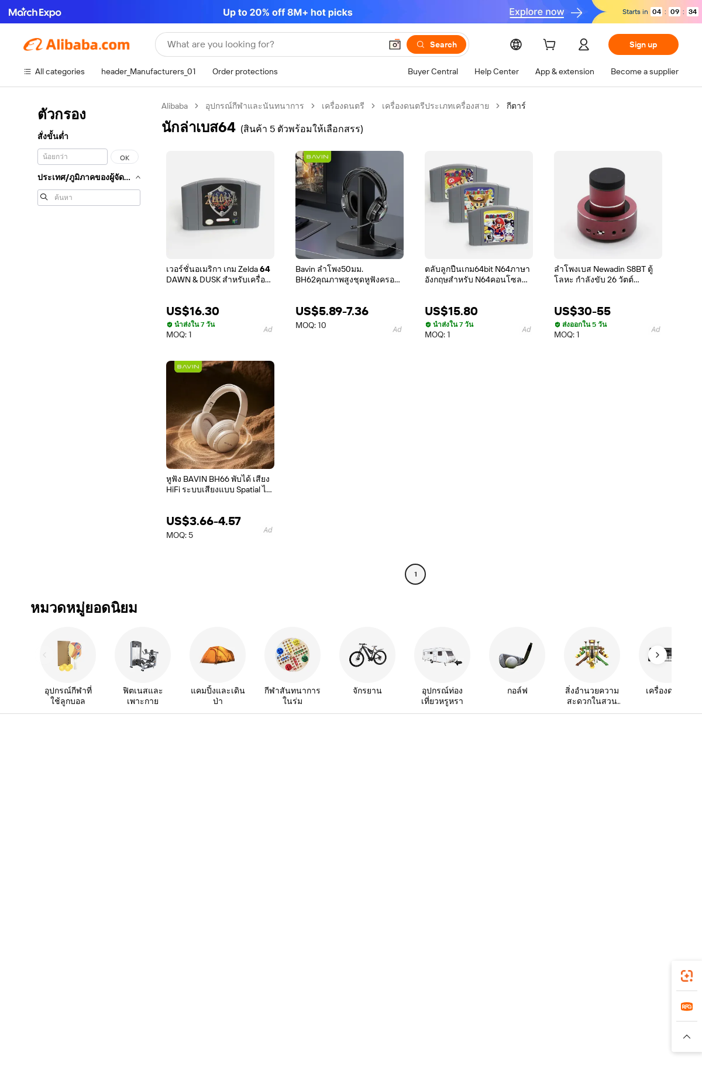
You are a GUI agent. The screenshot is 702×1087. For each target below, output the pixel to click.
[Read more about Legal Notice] (179, 1042)
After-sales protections (200, 846)
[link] (687, 976)
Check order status (58, 811)
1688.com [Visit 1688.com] (215, 1024)
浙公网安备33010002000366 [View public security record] (517, 1065)
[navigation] (88, 341)
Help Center (45, 767)
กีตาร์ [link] (516, 106)
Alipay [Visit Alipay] (334, 1024)
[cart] (551, 46)
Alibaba (174, 106)
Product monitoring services (210, 869)
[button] (395, 44)
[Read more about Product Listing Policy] (250, 1042)
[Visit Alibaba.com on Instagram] (619, 880)
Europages (536, 1024)
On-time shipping (189, 824)
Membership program (331, 789)
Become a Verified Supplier (476, 811)
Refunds (38, 833)
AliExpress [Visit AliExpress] (168, 1024)
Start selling (448, 767)
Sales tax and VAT (324, 811)
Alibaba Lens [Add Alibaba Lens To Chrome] (64, 972)
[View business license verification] (452, 1065)
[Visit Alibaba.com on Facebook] (567, 880)
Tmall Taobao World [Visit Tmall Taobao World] (278, 1024)
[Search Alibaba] (272, 44)
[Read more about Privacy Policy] (449, 1042)
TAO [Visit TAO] (458, 1024)
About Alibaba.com (596, 767)
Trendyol (491, 1024)
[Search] (436, 44)
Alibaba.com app (473, 972)
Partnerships (450, 833)
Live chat (40, 789)
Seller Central (451, 789)
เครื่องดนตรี (343, 106)
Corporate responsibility (605, 789)
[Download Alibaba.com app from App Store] (553, 972)
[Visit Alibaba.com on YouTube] (637, 880)
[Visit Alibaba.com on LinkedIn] (584, 880)
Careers (576, 833)
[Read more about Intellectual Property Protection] (357, 1042)
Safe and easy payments (202, 780)
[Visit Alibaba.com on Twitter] (602, 880)
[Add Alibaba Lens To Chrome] (180, 972)
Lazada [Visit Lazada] (367, 1024)
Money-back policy (192, 802)
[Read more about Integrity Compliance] (579, 1042)
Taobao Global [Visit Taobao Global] (415, 1024)
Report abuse (48, 856)
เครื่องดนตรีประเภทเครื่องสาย (435, 106)
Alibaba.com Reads (327, 833)
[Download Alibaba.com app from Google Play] (639, 972)
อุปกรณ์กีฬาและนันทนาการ (254, 106)
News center (585, 811)
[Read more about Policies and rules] (116, 1042)
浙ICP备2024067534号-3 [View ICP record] (634, 1065)
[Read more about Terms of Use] (507, 1042)
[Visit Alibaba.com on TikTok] (654, 880)
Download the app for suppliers (483, 856)
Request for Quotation (333, 767)
